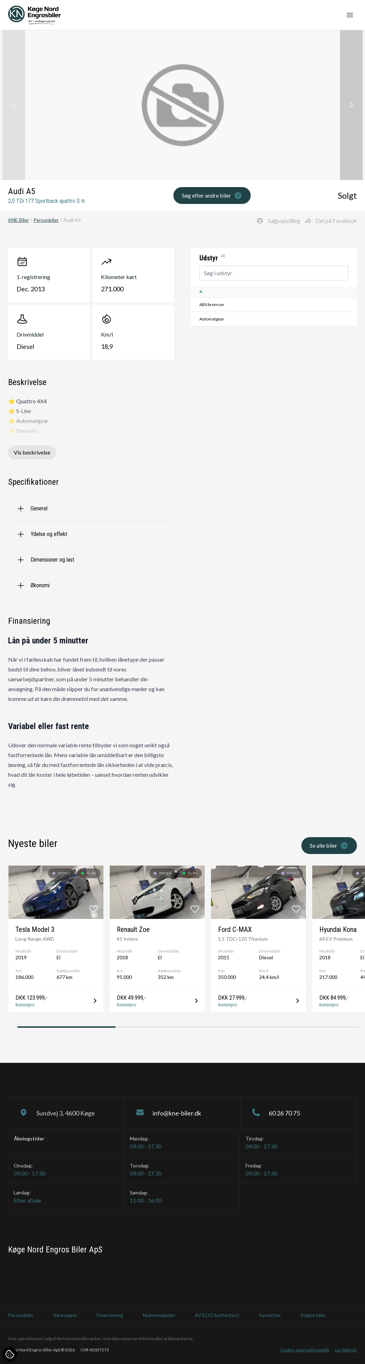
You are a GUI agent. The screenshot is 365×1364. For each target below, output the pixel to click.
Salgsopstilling (278, 220)
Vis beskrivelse (32, 452)
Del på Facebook (331, 220)
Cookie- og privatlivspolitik (304, 1349)
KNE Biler (18, 220)
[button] (351, 105)
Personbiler (46, 220)
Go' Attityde (346, 1349)
